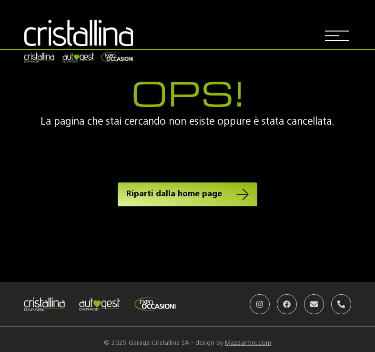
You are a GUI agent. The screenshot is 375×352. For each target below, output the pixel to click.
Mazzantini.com (248, 342)
